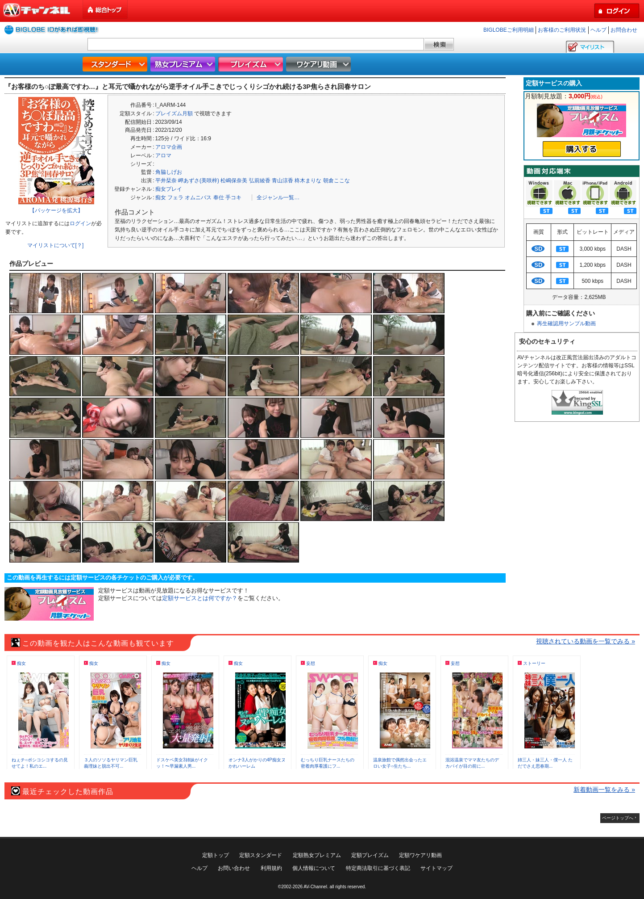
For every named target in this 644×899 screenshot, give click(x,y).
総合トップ (106, 9)
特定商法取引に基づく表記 (378, 868)
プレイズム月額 (174, 113)
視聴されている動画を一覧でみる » (585, 641)
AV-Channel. (315, 886)
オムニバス (198, 197)
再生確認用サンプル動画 (566, 323)
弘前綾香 (259, 180)
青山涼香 (282, 180)
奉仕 (218, 197)
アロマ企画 (168, 147)
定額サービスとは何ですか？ (199, 598)
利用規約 (271, 868)
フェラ (175, 197)
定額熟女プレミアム (317, 855)
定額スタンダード (260, 855)
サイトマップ (436, 868)
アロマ (163, 155)
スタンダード (116, 64)
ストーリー (534, 663)
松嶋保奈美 (233, 180)
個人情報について (313, 868)
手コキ (233, 197)
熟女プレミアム (183, 64)
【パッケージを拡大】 (56, 210)
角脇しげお (168, 172)
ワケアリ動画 (319, 64)
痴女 (160, 197)
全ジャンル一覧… (278, 197)
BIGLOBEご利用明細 (508, 30)
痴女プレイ (168, 189)
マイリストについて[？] (55, 245)
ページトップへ (617, 817)
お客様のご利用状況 (562, 30)
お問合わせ (624, 30)
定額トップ (215, 855)
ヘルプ (598, 30)
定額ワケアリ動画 (420, 855)
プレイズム (251, 64)
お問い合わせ (234, 868)
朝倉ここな (336, 180)
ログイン (80, 223)
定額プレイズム (370, 855)
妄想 (310, 663)
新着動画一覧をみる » (604, 789)
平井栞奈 (166, 180)
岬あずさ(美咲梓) (198, 180)
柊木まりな (308, 180)
